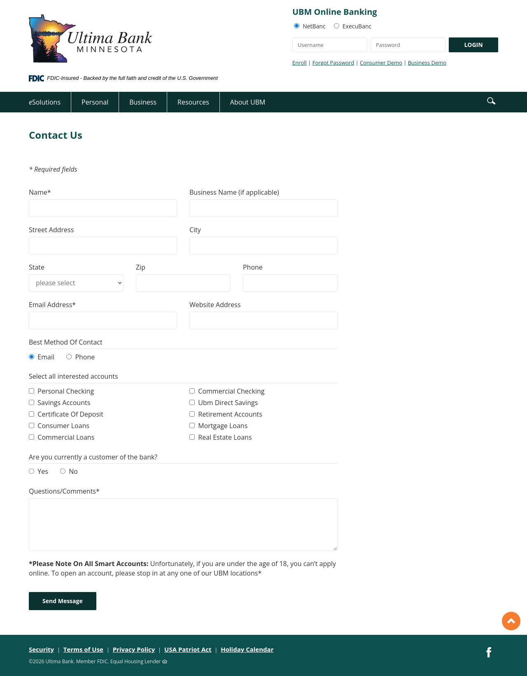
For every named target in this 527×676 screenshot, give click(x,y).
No (73, 471)
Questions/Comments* (64, 491)
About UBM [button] (248, 102)
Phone (253, 267)
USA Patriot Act (188, 649)
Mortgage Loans (222, 425)
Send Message (62, 601)
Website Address (215, 304)
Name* (40, 192)
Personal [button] (95, 102)
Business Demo (427, 62)
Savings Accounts (63, 402)
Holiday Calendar (247, 649)
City (195, 229)
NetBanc (314, 26)
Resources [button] (193, 102)
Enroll (299, 62)
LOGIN (473, 45)
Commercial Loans (65, 437)
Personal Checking (65, 391)
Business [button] (142, 102)
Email (45, 356)
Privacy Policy (134, 649)
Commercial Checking (231, 391)
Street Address (51, 229)
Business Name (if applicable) (234, 192)
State (36, 267)
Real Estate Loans (225, 437)
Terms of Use (83, 649)
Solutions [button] (45, 102)
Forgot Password (333, 62)
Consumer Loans (63, 425)
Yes (42, 471)
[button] (491, 100)
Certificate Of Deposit (70, 414)
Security (41, 649)
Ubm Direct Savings (228, 402)
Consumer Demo (381, 62)
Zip (140, 267)
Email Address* (52, 304)
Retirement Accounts (230, 414)
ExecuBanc (357, 26)
